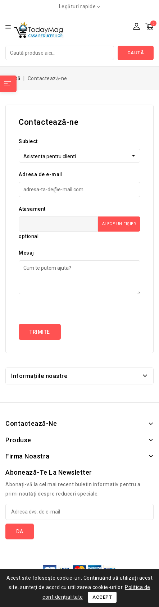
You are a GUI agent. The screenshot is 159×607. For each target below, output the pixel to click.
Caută (135, 52)
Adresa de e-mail (41, 174)
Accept (102, 597)
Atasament (32, 209)
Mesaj (26, 253)
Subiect (28, 141)
